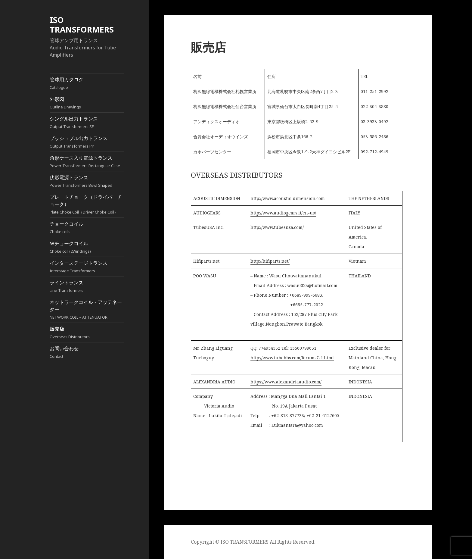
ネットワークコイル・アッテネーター (87, 309)
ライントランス (87, 286)
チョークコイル (87, 227)
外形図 (87, 103)
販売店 (87, 333)
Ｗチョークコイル (87, 247)
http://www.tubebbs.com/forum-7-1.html (292, 358)
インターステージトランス (87, 267)
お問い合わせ (87, 352)
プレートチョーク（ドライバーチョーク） (87, 204)
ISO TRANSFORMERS (82, 24)
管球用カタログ (87, 83)
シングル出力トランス (87, 122)
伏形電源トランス (87, 181)
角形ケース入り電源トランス (87, 162)
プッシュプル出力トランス (87, 142)
